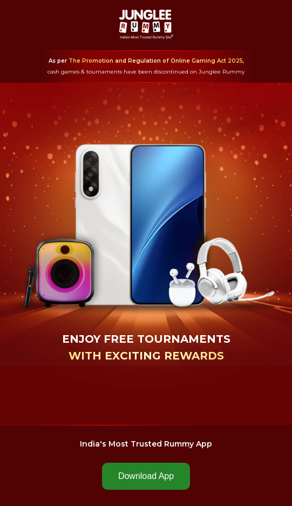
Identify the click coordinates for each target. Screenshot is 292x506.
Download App (146, 476)
